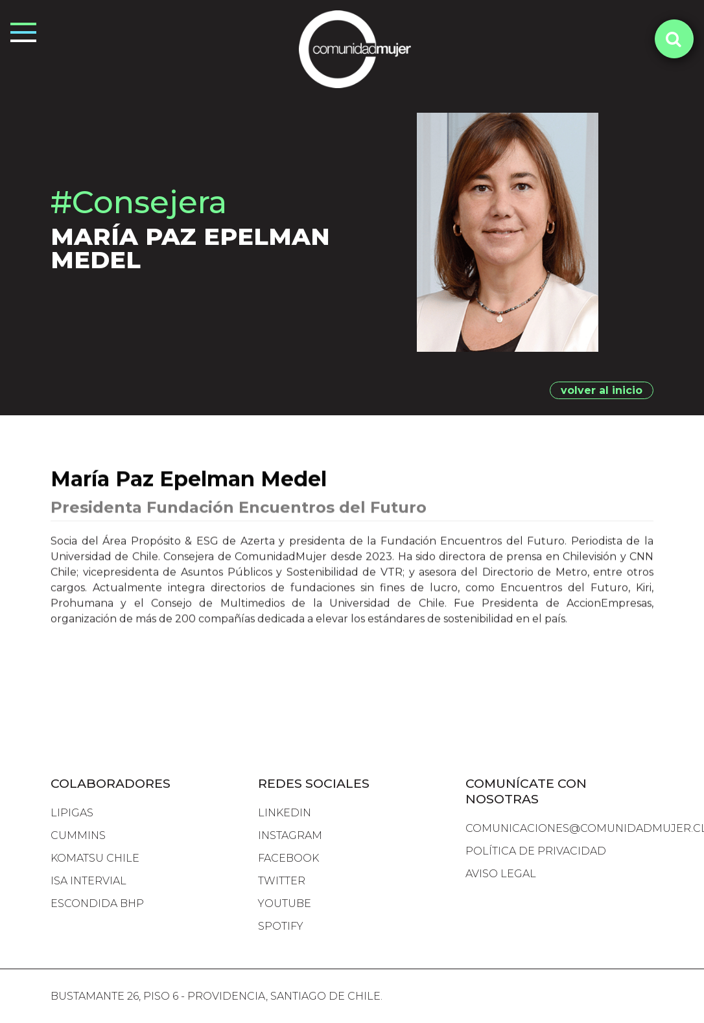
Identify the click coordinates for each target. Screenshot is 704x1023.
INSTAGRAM (290, 835)
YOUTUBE (284, 903)
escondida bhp (97, 903)
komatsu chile (95, 858)
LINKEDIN (284, 813)
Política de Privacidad (535, 851)
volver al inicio (601, 390)
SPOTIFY (280, 926)
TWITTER (281, 881)
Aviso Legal (500, 874)
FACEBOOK (288, 858)
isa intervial (88, 881)
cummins (78, 835)
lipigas (72, 813)
